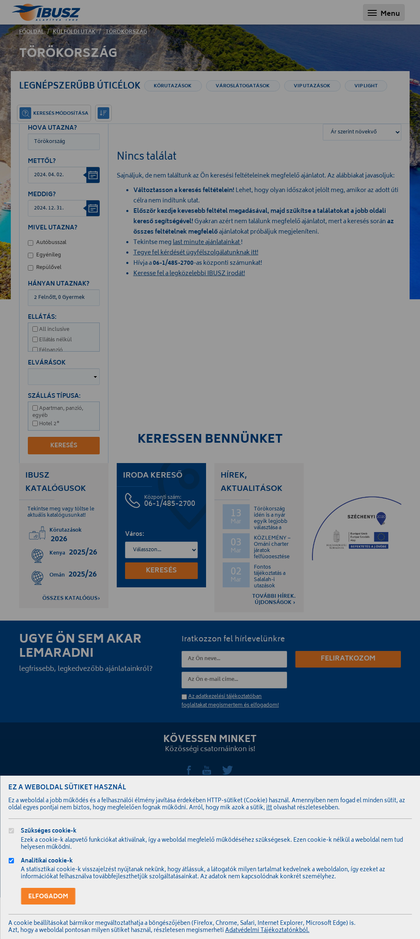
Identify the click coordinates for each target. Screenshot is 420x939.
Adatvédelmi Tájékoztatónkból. (267, 931)
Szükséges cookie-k (48, 831)
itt (269, 808)
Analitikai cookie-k (47, 861)
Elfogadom (48, 897)
